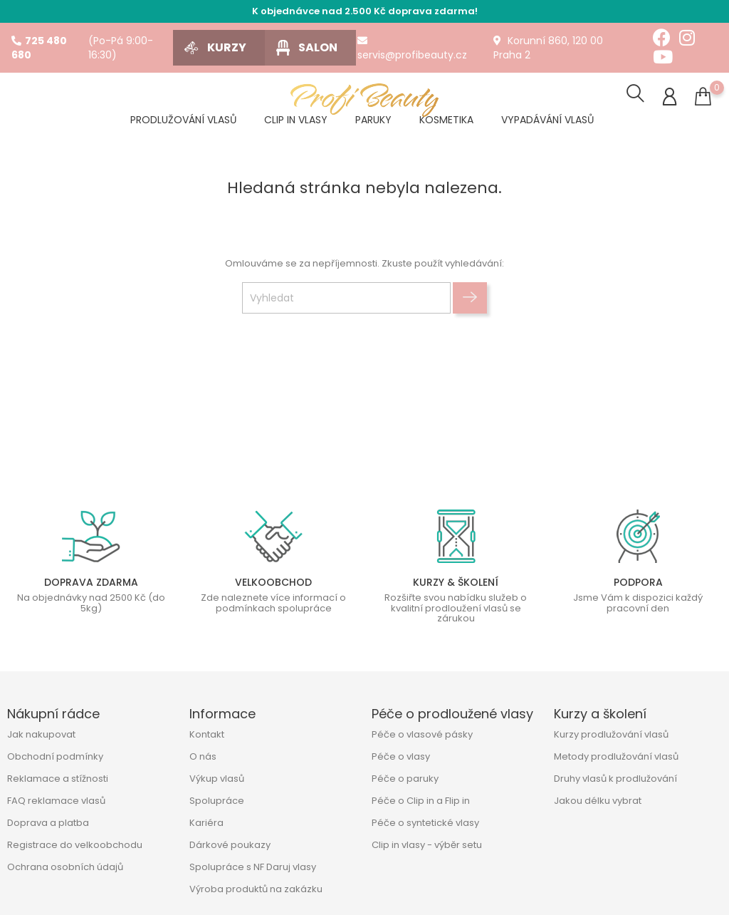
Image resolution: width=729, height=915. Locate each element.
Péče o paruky (405, 778)
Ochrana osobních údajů (65, 867)
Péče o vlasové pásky (422, 734)
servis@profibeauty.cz (412, 49)
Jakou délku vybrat (597, 800)
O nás (202, 756)
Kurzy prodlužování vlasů (611, 734)
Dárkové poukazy (230, 845)
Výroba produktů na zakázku (255, 889)
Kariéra (206, 822)
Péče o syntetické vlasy (425, 822)
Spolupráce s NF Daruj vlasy (252, 867)
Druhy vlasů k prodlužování (615, 778)
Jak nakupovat (41, 734)
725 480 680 (39, 47)
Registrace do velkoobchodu (74, 845)
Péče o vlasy (401, 756)
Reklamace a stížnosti (57, 778)
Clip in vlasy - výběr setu (427, 845)
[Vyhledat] (346, 299)
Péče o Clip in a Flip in (421, 800)
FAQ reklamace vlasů (56, 800)
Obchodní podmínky (55, 756)
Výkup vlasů (216, 778)
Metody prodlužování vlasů (616, 756)
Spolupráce (216, 800)
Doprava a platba (48, 822)
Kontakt (206, 734)
